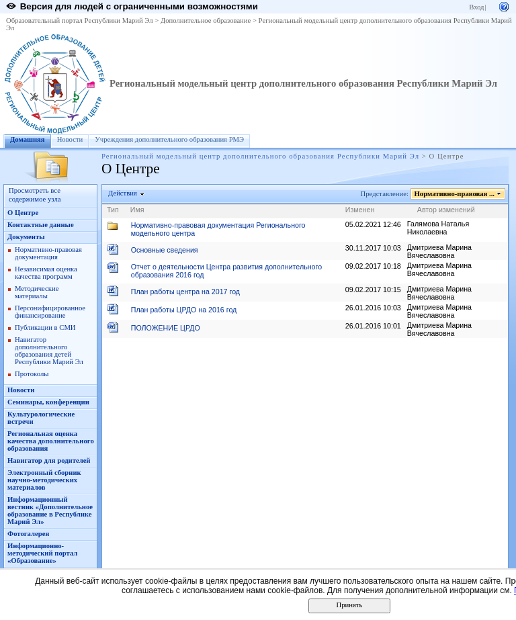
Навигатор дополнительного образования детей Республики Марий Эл (49, 350)
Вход (476, 7)
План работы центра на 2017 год (185, 291)
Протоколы (31, 374)
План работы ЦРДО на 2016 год (184, 310)
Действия (123, 193)
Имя (137, 210)
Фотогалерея (28, 533)
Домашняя (27, 139)
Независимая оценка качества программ (46, 272)
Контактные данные (40, 224)
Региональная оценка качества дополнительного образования (50, 441)
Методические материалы (36, 292)
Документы (26, 236)
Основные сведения (164, 250)
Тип (113, 210)
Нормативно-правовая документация (48, 253)
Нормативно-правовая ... (455, 193)
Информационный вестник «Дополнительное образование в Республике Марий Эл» (50, 510)
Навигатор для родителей (49, 460)
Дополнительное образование (206, 20)
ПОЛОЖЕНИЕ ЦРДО (165, 328)
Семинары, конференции (48, 402)
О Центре (22, 212)
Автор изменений (446, 210)
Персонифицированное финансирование (50, 311)
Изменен (360, 210)
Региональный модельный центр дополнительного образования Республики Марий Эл (303, 83)
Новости (70, 139)
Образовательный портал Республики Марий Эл (79, 20)
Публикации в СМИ (45, 327)
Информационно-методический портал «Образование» (42, 553)
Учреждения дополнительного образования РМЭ (169, 139)
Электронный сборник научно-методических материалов (44, 480)
